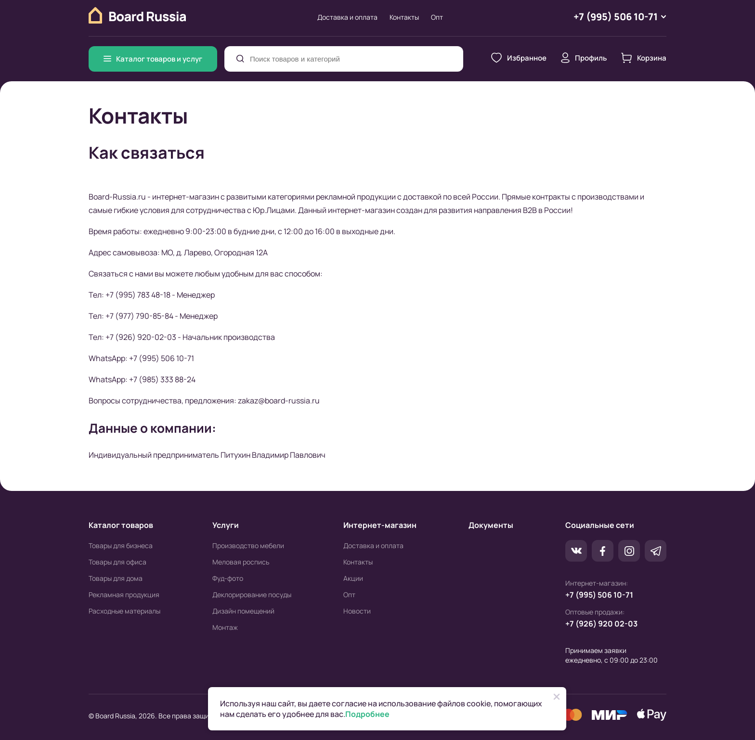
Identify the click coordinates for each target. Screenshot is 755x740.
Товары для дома (116, 578)
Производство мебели (248, 546)
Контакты (404, 17)
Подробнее (367, 714)
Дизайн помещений (243, 611)
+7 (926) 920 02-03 (601, 624)
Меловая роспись (240, 562)
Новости (357, 611)
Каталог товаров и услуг (153, 59)
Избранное (519, 58)
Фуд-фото (227, 578)
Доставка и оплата (347, 17)
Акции (353, 578)
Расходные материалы (124, 611)
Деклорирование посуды (251, 595)
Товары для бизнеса (121, 546)
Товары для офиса (117, 562)
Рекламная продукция (124, 595)
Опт (437, 17)
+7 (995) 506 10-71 (599, 595)
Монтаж (225, 627)
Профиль (584, 58)
